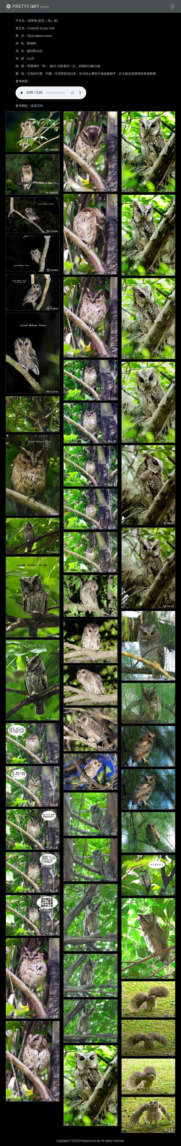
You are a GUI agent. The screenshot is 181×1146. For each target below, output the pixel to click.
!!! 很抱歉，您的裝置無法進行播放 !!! (51, 92)
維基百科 (37, 105)
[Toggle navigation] (172, 6)
